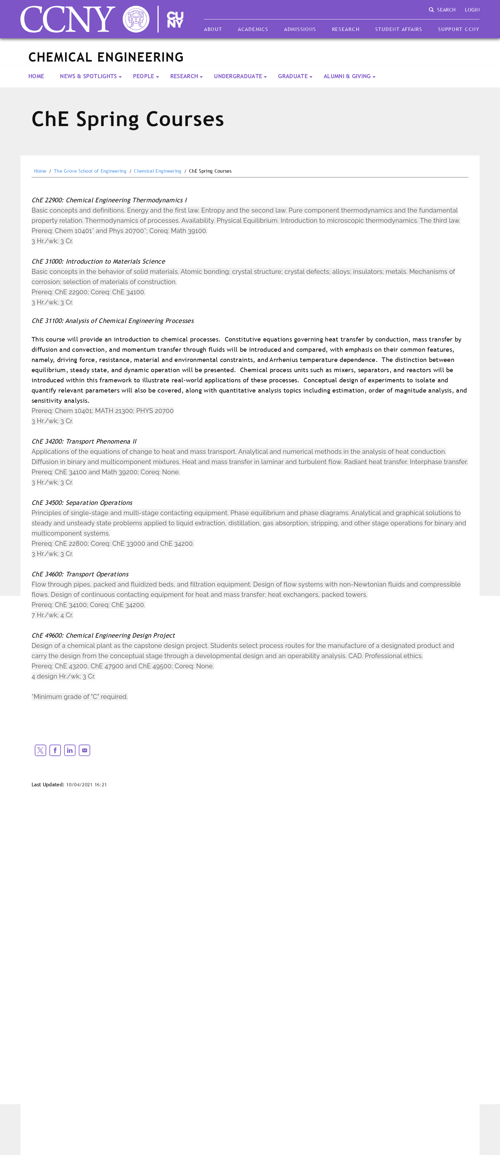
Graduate (293, 76)
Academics (253, 29)
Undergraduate (238, 76)
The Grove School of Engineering (90, 171)
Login (472, 9)
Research (346, 29)
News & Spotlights (88, 76)
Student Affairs (399, 29)
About (213, 29)
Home (36, 76)
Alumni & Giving (347, 76)
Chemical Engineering (157, 171)
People (143, 76)
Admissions (300, 29)
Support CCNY (459, 29)
